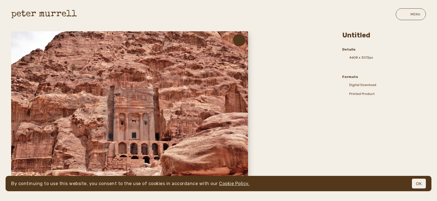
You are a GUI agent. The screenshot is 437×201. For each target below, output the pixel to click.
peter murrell (44, 14)
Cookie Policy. (234, 183)
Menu (411, 14)
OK (419, 183)
